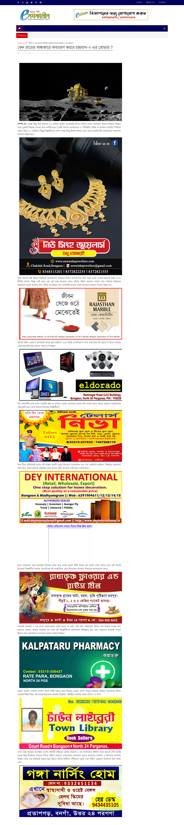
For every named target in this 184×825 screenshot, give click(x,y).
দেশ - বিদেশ (30, 43)
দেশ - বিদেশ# (29, 811)
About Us (149, 2)
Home (138, 2)
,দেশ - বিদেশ (57, 53)
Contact (161, 2)
